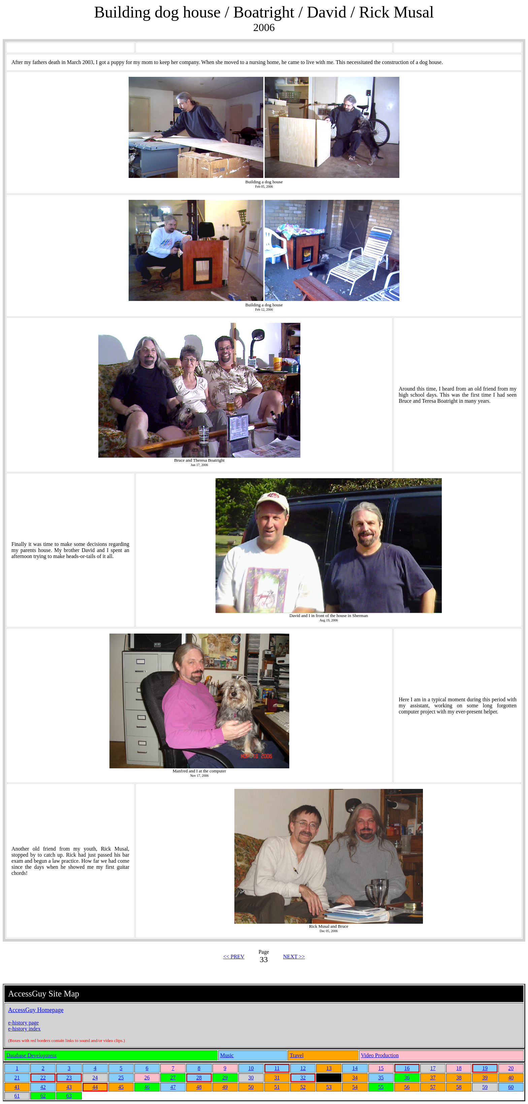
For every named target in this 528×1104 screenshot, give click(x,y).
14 (355, 1068)
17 (433, 1068)
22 (43, 1077)
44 (95, 1087)
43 (69, 1087)
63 (69, 1096)
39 (485, 1077)
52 (303, 1087)
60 (511, 1087)
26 (147, 1077)
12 (303, 1068)
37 (433, 1077)
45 (121, 1087)
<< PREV (233, 956)
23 (69, 1077)
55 (381, 1087)
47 (173, 1087)
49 (225, 1087)
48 (199, 1087)
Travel (296, 1055)
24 (95, 1077)
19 (485, 1068)
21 (17, 1077)
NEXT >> (294, 956)
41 (17, 1087)
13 (329, 1068)
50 (251, 1087)
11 (276, 1068)
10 (251, 1068)
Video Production (380, 1055)
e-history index (24, 1029)
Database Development (31, 1055)
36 (406, 1077)
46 (147, 1087)
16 (406, 1068)
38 (459, 1077)
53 (329, 1087)
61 (17, 1096)
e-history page (23, 1022)
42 (43, 1087)
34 (355, 1077)
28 (199, 1077)
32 (303, 1077)
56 (406, 1087)
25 (121, 1077)
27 (173, 1077)
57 (433, 1087)
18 (459, 1068)
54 (355, 1087)
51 (276, 1087)
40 (511, 1077)
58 (459, 1087)
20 (511, 1068)
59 (485, 1087)
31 (276, 1077)
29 (225, 1077)
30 (251, 1077)
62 (43, 1096)
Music (227, 1055)
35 (381, 1077)
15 (381, 1068)
